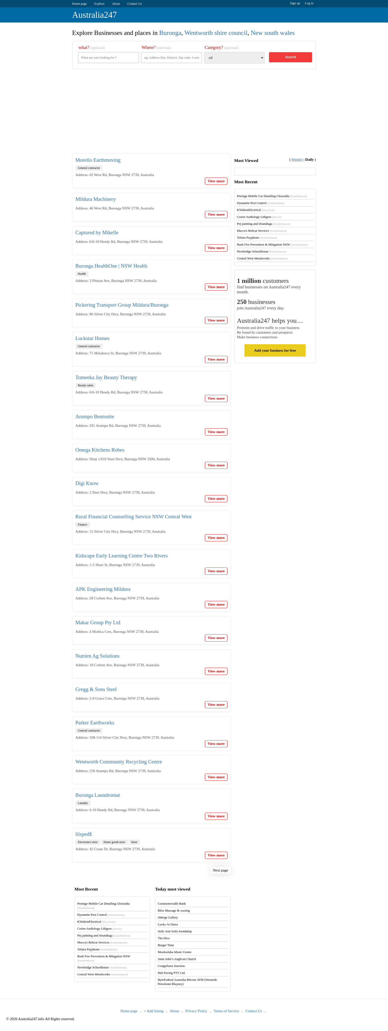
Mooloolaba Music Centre (174, 952)
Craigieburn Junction (171, 966)
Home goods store (114, 842)
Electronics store (88, 842)
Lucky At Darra (168, 924)
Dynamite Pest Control (260, 203)
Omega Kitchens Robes (99, 450)
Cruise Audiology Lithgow (259, 217)
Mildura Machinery (95, 199)
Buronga (170, 32)
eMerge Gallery (168, 917)
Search (290, 57)
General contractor (89, 168)
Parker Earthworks (94, 723)
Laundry (83, 803)
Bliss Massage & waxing (174, 910)
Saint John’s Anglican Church (177, 959)
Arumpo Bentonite (94, 416)
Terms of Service (226, 1011)
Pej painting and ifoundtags (263, 224)
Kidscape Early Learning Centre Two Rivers (121, 556)
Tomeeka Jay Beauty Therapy (106, 377)
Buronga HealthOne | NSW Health (111, 266)
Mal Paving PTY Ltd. (171, 973)
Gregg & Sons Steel (96, 689)
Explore (99, 3)
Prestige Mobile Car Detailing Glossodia (272, 196)
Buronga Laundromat (97, 795)
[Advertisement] (194, 115)
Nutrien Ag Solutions (97, 656)
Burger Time (166, 945)
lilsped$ (83, 834)
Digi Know (87, 483)
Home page (79, 3)
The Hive (164, 938)
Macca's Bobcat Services (262, 230)
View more (216, 181)
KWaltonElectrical (256, 210)
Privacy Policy (196, 1011)
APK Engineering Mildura (103, 589)
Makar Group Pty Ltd (97, 622)
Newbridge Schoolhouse (261, 251)
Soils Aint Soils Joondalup (175, 931)
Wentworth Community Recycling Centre (118, 762)
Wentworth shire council (215, 32)
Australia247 (94, 15)
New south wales (273, 32)
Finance (82, 524)
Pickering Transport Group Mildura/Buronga (122, 305)
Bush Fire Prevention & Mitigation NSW (272, 244)
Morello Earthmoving (98, 160)
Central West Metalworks (262, 258)
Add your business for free (275, 350)
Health (82, 273)
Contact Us (134, 3)
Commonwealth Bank (172, 903)
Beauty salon (85, 385)
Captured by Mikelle (97, 232)
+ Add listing (153, 1011)
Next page (220, 870)
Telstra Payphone (257, 237)
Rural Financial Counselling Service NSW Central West (133, 517)
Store (134, 842)
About (116, 3)
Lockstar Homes (92, 338)
